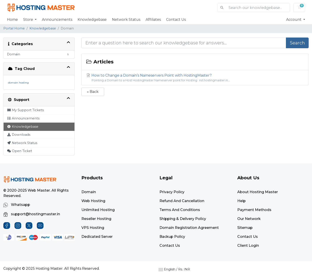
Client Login (248, 245)
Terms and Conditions (179, 210)
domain (13, 82)
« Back (93, 92)
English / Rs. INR (174, 269)
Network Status (126, 19)
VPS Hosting (92, 228)
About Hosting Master (257, 192)
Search (297, 43)
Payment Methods (254, 210)
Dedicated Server (97, 236)
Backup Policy (172, 236)
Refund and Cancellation (181, 201)
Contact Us (176, 19)
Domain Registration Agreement (189, 228)
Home (12, 19)
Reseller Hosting (96, 219)
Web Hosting (93, 201)
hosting (24, 82)
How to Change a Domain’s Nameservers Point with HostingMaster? (195, 77)
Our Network (249, 219)
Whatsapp (16, 205)
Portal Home (14, 28)
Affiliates (153, 19)
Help (241, 201)
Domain (88, 192)
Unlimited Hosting (98, 210)
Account (294, 19)
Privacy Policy (171, 192)
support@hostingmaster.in (31, 214)
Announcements (57, 19)
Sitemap (245, 228)
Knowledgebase (92, 19)
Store (28, 19)
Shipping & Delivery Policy (182, 219)
